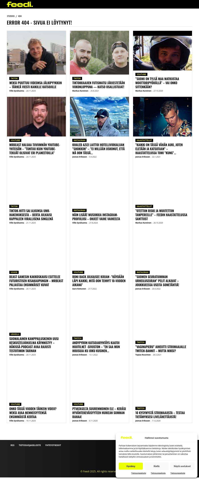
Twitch (77, 340)
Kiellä (156, 466)
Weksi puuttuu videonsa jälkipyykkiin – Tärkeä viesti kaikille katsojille (35, 86)
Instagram (79, 142)
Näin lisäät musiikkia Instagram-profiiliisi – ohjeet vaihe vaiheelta (96, 218)
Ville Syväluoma (16, 92)
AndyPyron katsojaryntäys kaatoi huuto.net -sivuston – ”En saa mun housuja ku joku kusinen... (96, 348)
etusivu (11, 16)
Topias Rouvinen (143, 356)
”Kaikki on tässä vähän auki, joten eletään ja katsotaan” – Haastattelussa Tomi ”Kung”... (159, 150)
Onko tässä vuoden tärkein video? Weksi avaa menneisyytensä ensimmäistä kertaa (32, 414)
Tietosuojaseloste (138, 473)
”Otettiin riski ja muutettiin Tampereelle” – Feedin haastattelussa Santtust (161, 216)
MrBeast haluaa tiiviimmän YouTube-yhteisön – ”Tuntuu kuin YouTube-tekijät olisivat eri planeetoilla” (34, 150)
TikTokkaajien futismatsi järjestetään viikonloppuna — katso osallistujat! (98, 86)
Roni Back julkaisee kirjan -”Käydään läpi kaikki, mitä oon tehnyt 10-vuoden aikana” (98, 282)
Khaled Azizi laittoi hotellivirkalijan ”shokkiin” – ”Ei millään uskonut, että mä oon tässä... (98, 150)
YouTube (15, 142)
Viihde (14, 274)
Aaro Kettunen (79, 290)
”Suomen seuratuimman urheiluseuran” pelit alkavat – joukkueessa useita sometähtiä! (157, 282)
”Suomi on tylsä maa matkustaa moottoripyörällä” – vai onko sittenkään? (157, 84)
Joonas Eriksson (79, 158)
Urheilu (15, 336)
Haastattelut (144, 142)
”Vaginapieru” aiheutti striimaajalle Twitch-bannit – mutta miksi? (160, 350)
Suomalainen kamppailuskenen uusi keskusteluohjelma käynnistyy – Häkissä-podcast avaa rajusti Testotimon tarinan (34, 346)
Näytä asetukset (182, 466)
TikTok (14, 80)
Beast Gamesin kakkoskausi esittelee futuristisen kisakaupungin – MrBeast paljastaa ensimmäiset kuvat (36, 282)
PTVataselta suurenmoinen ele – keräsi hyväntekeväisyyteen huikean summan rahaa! (99, 414)
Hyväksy (131, 466)
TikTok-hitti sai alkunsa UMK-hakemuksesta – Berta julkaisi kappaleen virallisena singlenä (31, 216)
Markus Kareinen (80, 92)
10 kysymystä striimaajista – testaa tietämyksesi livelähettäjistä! (160, 416)
